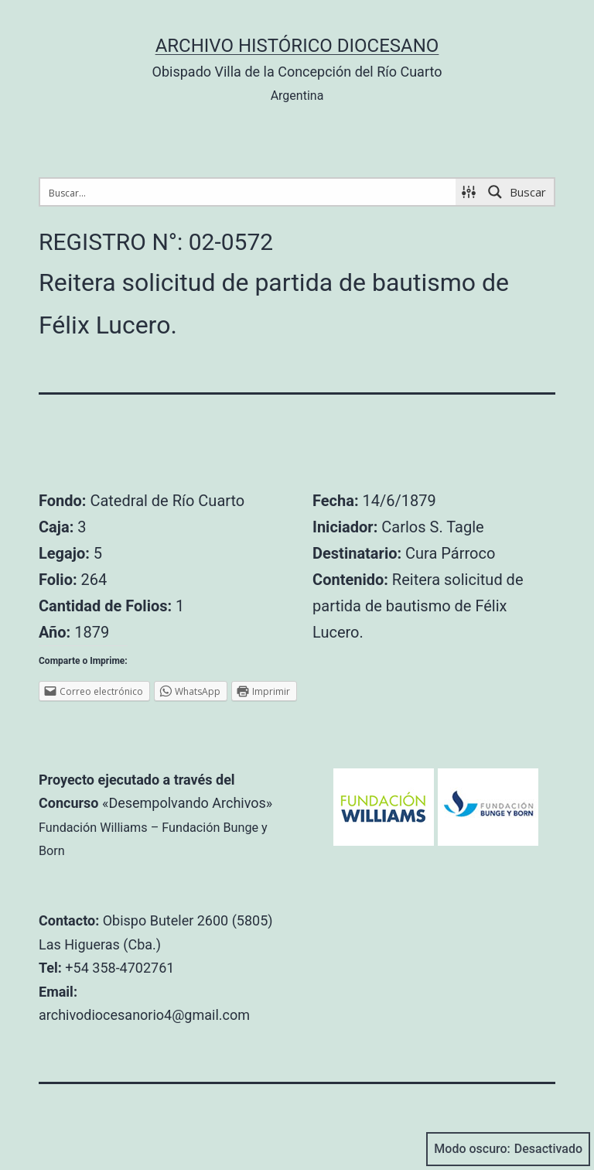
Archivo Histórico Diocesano (297, 45)
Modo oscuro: (508, 1149)
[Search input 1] (249, 192)
